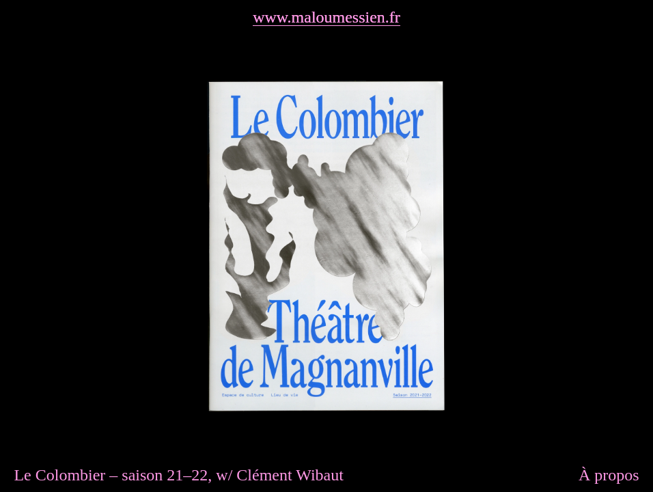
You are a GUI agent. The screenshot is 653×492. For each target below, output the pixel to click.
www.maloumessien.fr (326, 17)
